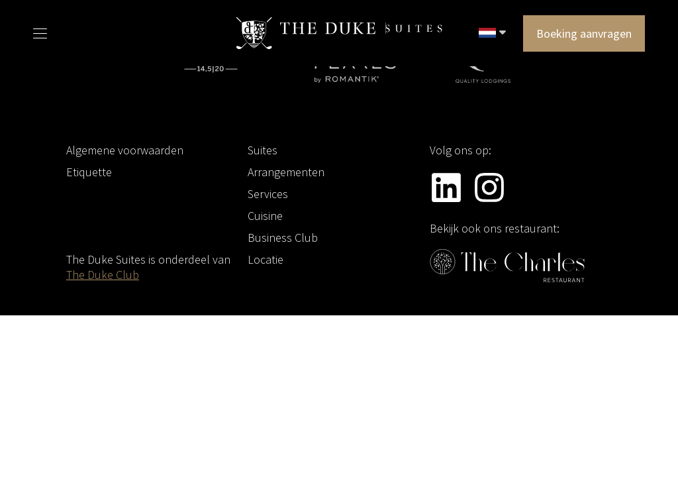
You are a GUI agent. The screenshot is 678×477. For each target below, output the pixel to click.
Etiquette (89, 172)
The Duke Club (102, 274)
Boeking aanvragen (584, 33)
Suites (262, 150)
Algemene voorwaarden (124, 150)
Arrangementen (286, 172)
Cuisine (265, 215)
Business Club (283, 237)
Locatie (265, 259)
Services (268, 193)
